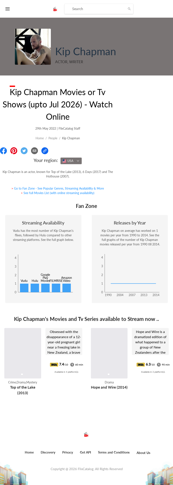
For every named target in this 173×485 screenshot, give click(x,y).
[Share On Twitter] (24, 150)
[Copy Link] (44, 150)
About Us (143, 453)
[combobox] (71, 160)
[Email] (34, 150)
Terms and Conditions (114, 452)
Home (40, 138)
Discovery (48, 452)
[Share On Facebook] (3, 150)
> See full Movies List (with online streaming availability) (57, 193)
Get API (85, 452)
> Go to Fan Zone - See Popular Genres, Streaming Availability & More (57, 188)
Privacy (67, 452)
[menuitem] (29, 454)
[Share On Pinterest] (13, 150)
